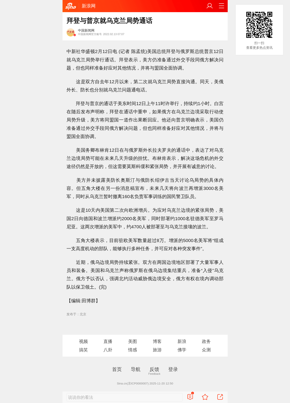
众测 (206, 349)
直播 (107, 341)
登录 (173, 369)
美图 (132, 341)
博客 (157, 341)
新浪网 (89, 5)
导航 (135, 369)
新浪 (181, 341)
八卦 (107, 349)
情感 (132, 349)
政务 (206, 341)
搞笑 (83, 349)
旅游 (157, 349)
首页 (117, 369)
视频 (83, 341)
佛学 (181, 349)
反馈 (154, 369)
